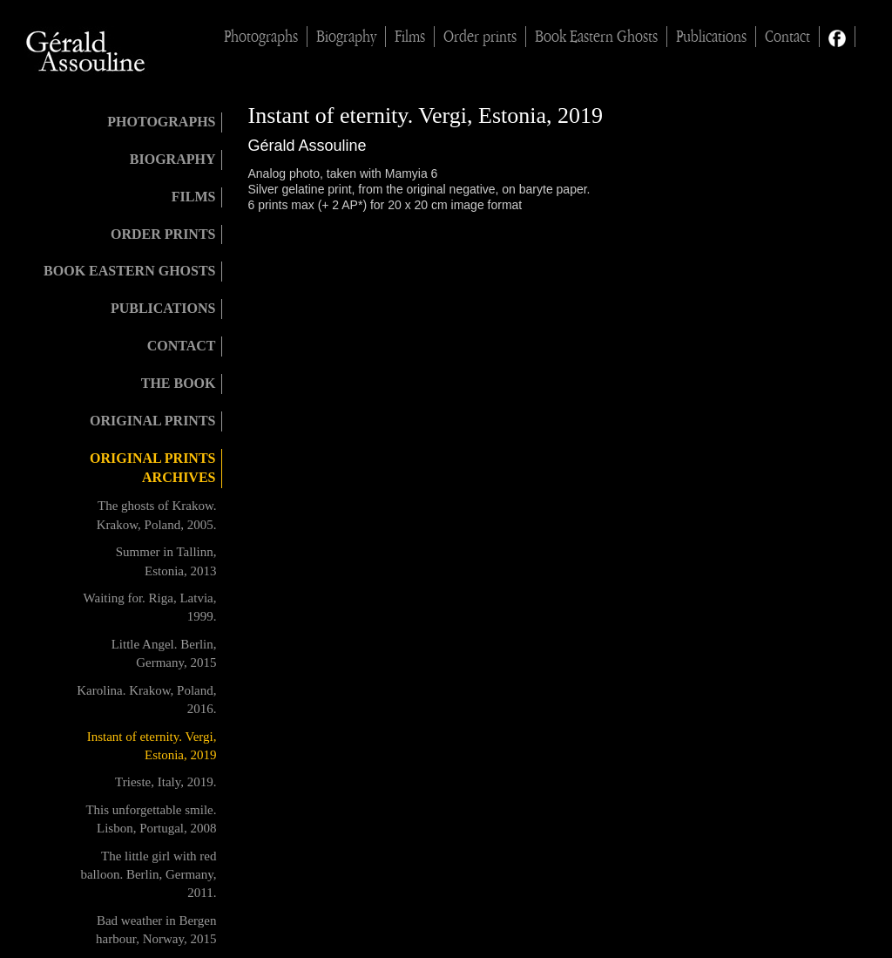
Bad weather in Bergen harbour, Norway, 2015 (156, 930)
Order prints (480, 36)
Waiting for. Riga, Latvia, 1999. (150, 607)
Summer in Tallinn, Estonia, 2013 (166, 561)
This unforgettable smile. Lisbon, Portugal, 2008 (150, 819)
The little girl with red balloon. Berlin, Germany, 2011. (148, 874)
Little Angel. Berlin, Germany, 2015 (164, 653)
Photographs (261, 36)
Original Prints (152, 420)
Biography (346, 36)
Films (410, 36)
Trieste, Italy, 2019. (165, 782)
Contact (787, 36)
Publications (711, 36)
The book (178, 383)
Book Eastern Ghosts (596, 36)
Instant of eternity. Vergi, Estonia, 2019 (152, 746)
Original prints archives (152, 468)
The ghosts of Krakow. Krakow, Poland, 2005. (157, 515)
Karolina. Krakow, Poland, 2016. (146, 699)
